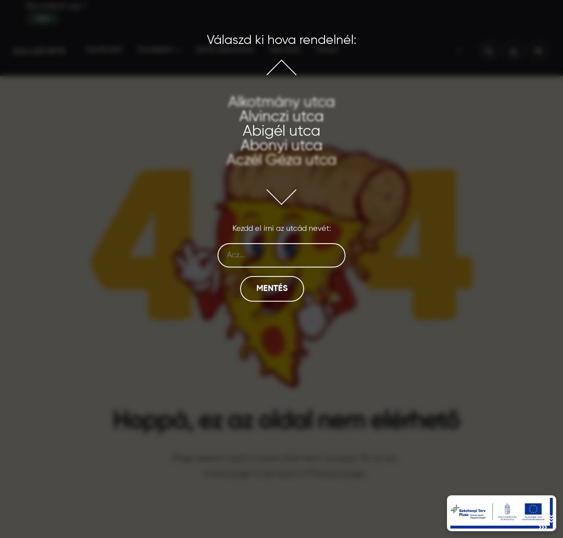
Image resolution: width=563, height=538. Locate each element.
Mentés (272, 289)
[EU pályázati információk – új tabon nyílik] (501, 513)
